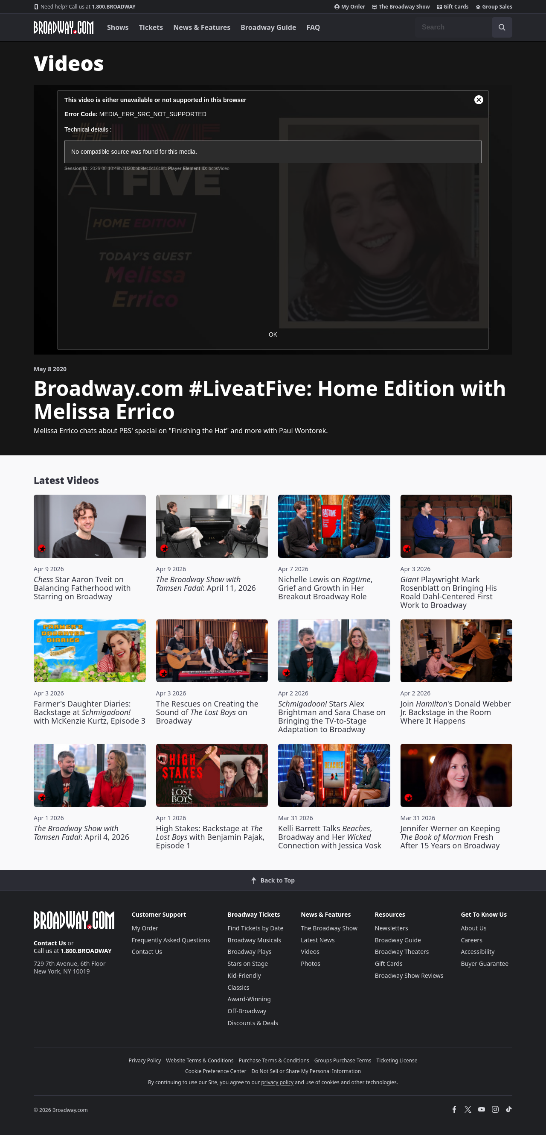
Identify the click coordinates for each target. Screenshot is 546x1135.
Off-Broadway (247, 1011)
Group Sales (494, 6)
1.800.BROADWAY (85, 6)
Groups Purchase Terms (343, 1060)
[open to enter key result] (502, 27)
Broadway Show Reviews (409, 975)
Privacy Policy (145, 1060)
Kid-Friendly (244, 975)
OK (273, 334)
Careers (471, 940)
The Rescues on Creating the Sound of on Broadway (207, 712)
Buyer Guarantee (484, 963)
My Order (349, 6)
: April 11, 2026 (206, 583)
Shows (118, 27)
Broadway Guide (268, 27)
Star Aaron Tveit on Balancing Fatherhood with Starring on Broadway (82, 587)
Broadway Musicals (255, 940)
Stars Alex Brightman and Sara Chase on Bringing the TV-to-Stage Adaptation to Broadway (332, 716)
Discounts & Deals (253, 1023)
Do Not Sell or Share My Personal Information (306, 1071)
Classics (239, 987)
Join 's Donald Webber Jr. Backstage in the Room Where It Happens (456, 712)
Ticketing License (397, 1060)
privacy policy (277, 1082)
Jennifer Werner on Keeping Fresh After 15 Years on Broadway (450, 837)
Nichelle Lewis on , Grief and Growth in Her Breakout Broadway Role (325, 587)
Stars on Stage (248, 963)
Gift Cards (453, 6)
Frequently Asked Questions (171, 940)
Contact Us (50, 943)
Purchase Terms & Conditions (274, 1060)
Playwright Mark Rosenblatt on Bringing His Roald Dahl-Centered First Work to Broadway (449, 592)
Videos (310, 951)
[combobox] (463, 27)
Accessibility (477, 951)
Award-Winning (249, 999)
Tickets (151, 27)
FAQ (313, 27)
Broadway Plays (250, 951)
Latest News (318, 940)
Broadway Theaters (402, 951)
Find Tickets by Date (256, 928)
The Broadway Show (401, 6)
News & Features (201, 27)
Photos (310, 963)
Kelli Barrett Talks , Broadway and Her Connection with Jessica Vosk (329, 837)
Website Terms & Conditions (199, 1060)
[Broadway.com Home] (63, 27)
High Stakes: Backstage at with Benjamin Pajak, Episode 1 (210, 837)
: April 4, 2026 (81, 832)
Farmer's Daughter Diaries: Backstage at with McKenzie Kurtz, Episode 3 (89, 712)
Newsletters (391, 928)
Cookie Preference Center (216, 1071)
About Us (473, 928)
